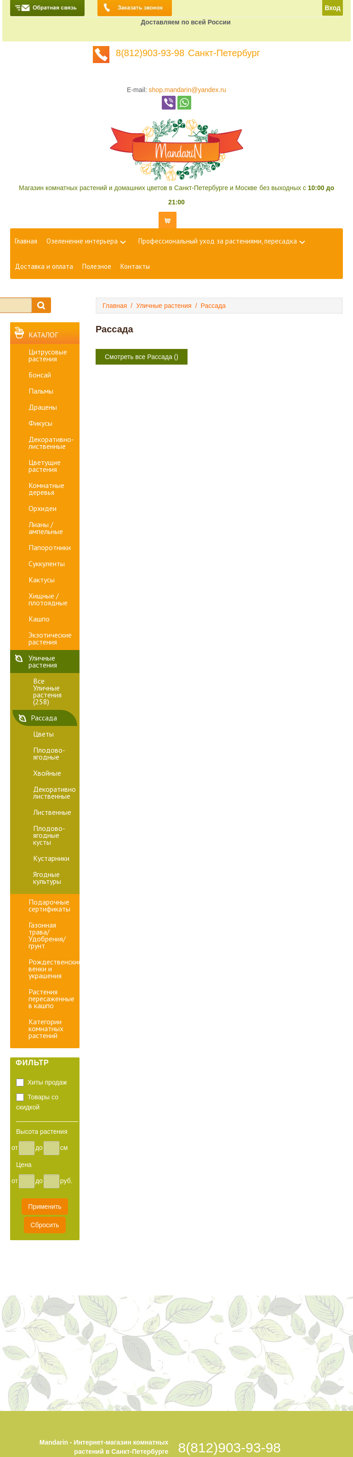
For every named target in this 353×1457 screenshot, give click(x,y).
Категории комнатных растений (45, 1028)
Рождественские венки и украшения (54, 968)
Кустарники (51, 858)
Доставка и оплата (44, 266)
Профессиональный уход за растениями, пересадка (217, 241)
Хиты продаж (47, 1082)
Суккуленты (46, 563)
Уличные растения (42, 661)
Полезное (96, 266)
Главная (26, 241)
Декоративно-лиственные (51, 443)
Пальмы (40, 390)
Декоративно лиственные (54, 792)
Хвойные (47, 773)
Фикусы (40, 423)
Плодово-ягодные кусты (49, 835)
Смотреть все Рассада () (141, 356)
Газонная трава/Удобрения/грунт (47, 935)
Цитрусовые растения (47, 355)
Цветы (43, 733)
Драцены (42, 407)
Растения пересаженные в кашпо (51, 998)
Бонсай (39, 374)
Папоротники (49, 547)
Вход (333, 8)
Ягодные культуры (47, 878)
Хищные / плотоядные (48, 599)
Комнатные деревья (46, 489)
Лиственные (52, 812)
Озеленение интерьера (82, 241)
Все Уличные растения (47, 691)
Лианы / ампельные (45, 528)
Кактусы (41, 579)
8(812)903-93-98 (150, 53)
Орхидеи (42, 508)
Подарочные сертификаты (49, 905)
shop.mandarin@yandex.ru (187, 89)
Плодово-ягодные (49, 753)
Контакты (135, 266)
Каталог (43, 334)
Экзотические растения (50, 638)
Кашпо (39, 618)
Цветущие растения (44, 466)
